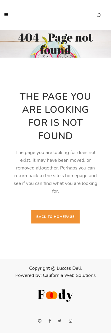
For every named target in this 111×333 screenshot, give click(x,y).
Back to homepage (55, 217)
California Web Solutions (69, 275)
